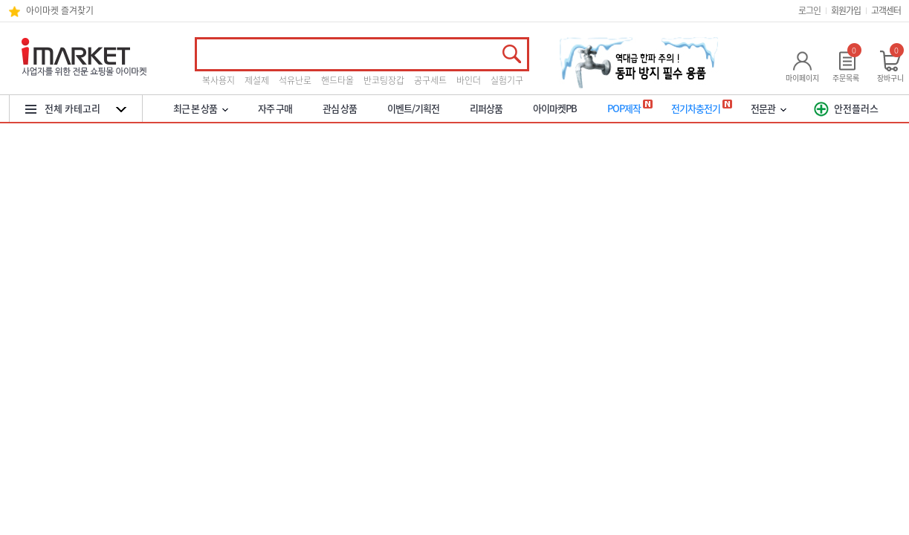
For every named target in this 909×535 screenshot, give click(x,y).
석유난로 (295, 80)
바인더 (468, 80)
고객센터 (886, 10)
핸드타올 (337, 80)
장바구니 (890, 77)
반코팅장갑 (383, 80)
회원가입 (846, 10)
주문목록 (845, 77)
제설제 (257, 80)
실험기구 (507, 80)
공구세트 (430, 80)
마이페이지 (802, 77)
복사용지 (218, 80)
